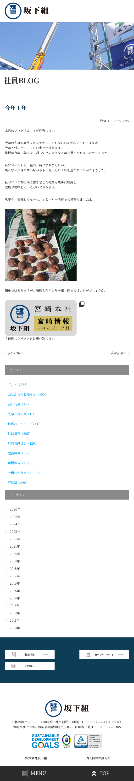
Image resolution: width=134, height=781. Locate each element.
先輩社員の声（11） (22, 414)
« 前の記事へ (14, 353)
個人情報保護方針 (98, 746)
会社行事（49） (19, 404)
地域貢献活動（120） (23, 443)
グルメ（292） (18, 384)
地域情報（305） (20, 433)
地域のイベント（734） (24, 423)
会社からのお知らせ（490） (28, 394)
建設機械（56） (19, 453)
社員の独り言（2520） (24, 472)
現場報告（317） (19, 463)
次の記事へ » (120, 353)
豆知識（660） (18, 482)
